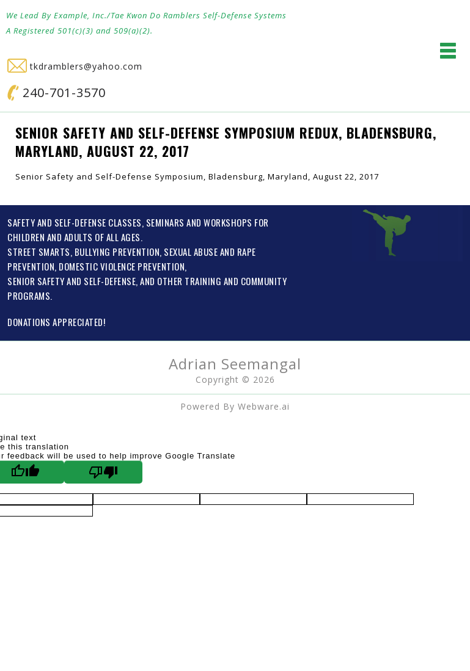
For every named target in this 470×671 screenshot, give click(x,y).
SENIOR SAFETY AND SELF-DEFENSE (71, 281)
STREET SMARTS (38, 251)
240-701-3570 (56, 92)
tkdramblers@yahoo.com (74, 66)
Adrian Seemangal (235, 364)
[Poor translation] (103, 472)
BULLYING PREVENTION (117, 251)
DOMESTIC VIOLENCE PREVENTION (122, 266)
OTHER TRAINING (189, 281)
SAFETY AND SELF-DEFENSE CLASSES (74, 222)
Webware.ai (264, 406)
